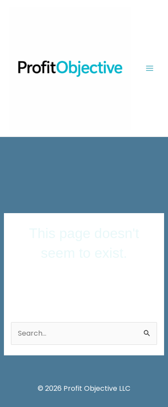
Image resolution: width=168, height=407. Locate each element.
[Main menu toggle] (149, 68)
